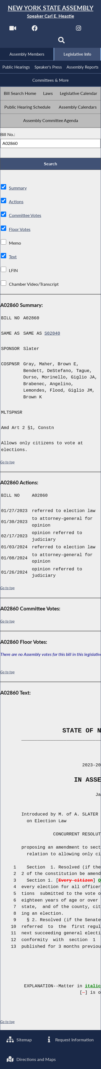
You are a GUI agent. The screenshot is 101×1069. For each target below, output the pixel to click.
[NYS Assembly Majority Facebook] (35, 30)
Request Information (70, 1039)
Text (13, 257)
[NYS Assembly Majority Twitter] (57, 30)
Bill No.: (7, 135)
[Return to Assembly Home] (50, 12)
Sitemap (19, 1039)
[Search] (61, 42)
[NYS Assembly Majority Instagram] (78, 30)
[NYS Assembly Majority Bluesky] (39, 42)
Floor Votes (19, 230)
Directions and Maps (31, 1058)
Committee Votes (25, 216)
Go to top (7, 463)
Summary (18, 189)
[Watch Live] (12, 30)
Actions (16, 202)
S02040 (52, 335)
